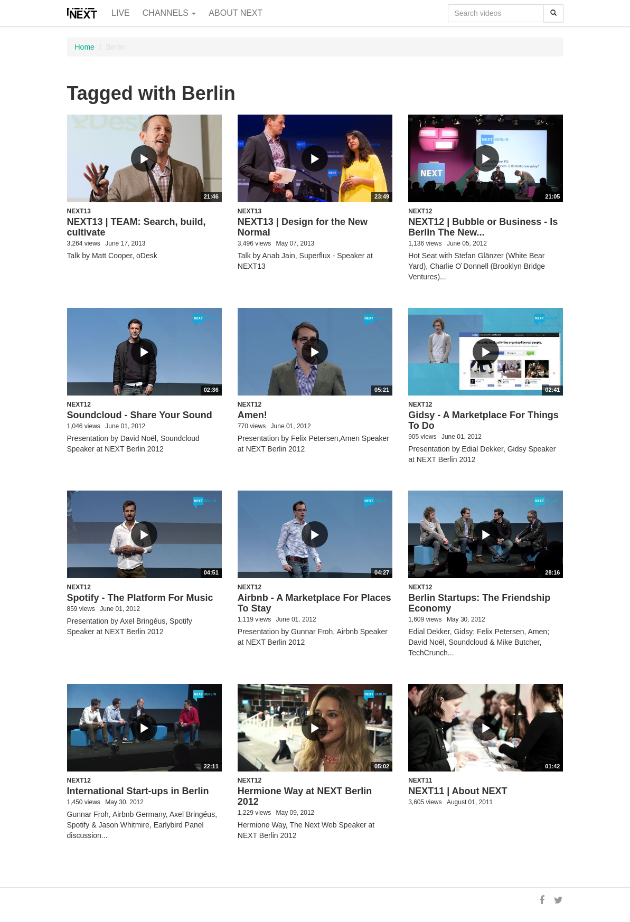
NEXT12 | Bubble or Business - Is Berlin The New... (483, 227)
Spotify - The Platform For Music (140, 597)
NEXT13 (79, 211)
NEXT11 (420, 780)
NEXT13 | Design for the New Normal (303, 227)
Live (120, 12)
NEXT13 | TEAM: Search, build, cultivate (136, 227)
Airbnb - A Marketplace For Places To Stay (314, 603)
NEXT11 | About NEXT (457, 791)
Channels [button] (169, 12)
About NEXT (235, 12)
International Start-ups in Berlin (138, 791)
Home (85, 47)
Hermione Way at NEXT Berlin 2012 (305, 796)
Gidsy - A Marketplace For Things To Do (483, 420)
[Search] (553, 13)
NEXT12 (420, 211)
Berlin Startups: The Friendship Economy (479, 603)
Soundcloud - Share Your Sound (139, 415)
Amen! (252, 415)
